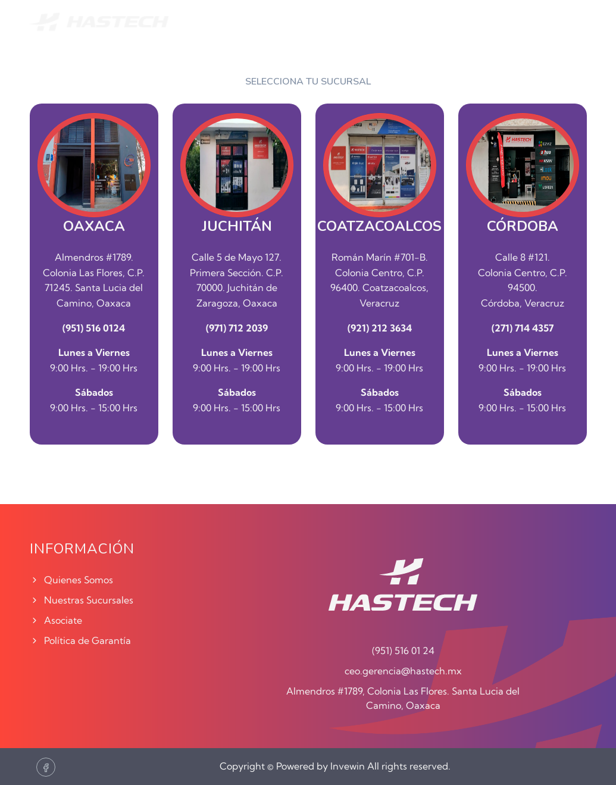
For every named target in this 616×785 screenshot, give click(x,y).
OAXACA (94, 226)
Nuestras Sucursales (81, 600)
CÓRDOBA (522, 226)
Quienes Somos (71, 580)
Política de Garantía (80, 640)
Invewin (347, 766)
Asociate (56, 620)
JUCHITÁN (237, 226)
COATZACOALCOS (379, 226)
